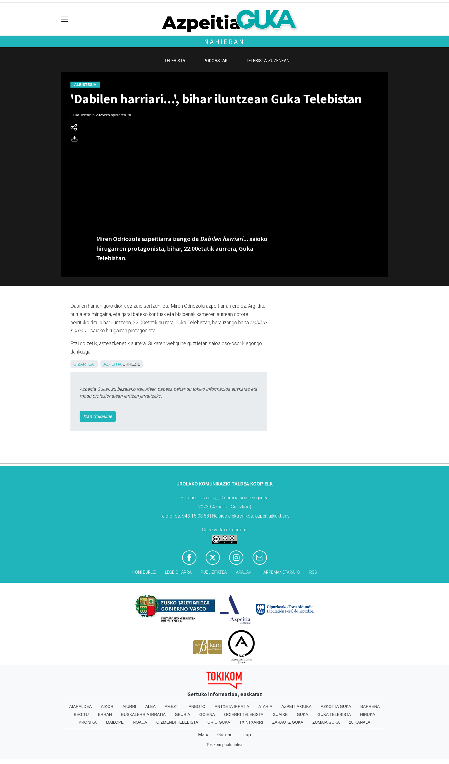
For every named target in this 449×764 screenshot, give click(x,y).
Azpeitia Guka (296, 706)
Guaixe (280, 714)
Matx (203, 734)
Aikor (107, 706)
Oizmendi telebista (177, 722)
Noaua (140, 722)
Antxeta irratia (232, 706)
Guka (302, 714)
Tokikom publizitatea (224, 744)
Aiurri (129, 706)
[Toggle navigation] (65, 19)
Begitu (81, 714)
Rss (313, 572)
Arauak (243, 572)
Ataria (265, 706)
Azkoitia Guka (336, 706)
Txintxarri (251, 722)
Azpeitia (112, 364)
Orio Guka (218, 722)
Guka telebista (334, 714)
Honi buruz (144, 572)
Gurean (225, 734)
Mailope (115, 722)
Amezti (172, 706)
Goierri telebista (243, 714)
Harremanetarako (280, 572)
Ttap (246, 734)
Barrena (370, 706)
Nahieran (224, 41)
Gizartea (83, 364)
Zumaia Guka (326, 722)
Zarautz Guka (287, 722)
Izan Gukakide (97, 416)
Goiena (207, 714)
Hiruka (367, 714)
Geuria (182, 714)
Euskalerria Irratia (143, 714)
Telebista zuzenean (268, 60)
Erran (105, 714)
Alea (150, 706)
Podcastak (216, 60)
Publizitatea (214, 572)
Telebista (174, 60)
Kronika (88, 722)
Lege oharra (178, 572)
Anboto (197, 706)
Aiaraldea (80, 706)
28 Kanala (360, 722)
